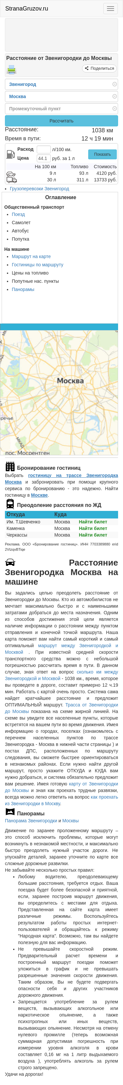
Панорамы (23, 289)
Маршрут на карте (31, 256)
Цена (23, 158)
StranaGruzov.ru (26, 8)
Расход (25, 149)
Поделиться (102, 68)
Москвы (70, 820)
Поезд (18, 214)
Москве (39, 495)
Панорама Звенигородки (31, 820)
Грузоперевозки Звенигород (39, 188)
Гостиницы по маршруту (37, 264)
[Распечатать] (11, 71)
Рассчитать (61, 120)
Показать (102, 154)
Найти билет (93, 521)
